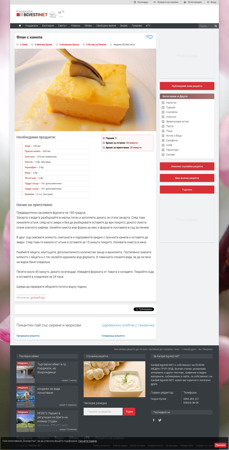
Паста (169, 126)
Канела (29, 161)
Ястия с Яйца (174, 135)
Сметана (30, 156)
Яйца (28, 172)
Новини (75, 25)
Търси (129, 411)
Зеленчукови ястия (177, 121)
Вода (28, 145)
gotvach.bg (37, 297)
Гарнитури (172, 149)
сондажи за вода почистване (48, 390)
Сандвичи (172, 140)
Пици (169, 131)
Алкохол (171, 116)
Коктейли (171, 112)
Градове (137, 25)
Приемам (220, 445)
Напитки (171, 102)
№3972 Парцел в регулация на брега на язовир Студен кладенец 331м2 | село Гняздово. (52, 421)
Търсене (187, 189)
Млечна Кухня (44, 44)
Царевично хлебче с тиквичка (128, 325)
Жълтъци (30, 178)
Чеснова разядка (95, 403)
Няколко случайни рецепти (187, 166)
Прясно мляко (33, 151)
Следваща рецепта (113, 335)
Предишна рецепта (28, 335)
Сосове (170, 154)
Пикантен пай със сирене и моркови (49, 325)
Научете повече (87, 441)
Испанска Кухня (70, 44)
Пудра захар (32, 183)
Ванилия (29, 194)
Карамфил (31, 167)
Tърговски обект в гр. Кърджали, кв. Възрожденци (52, 368)
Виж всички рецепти (187, 178)
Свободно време (106, 25)
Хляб (24, 44)
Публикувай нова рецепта (187, 86)
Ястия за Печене (97, 44)
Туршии (170, 107)
